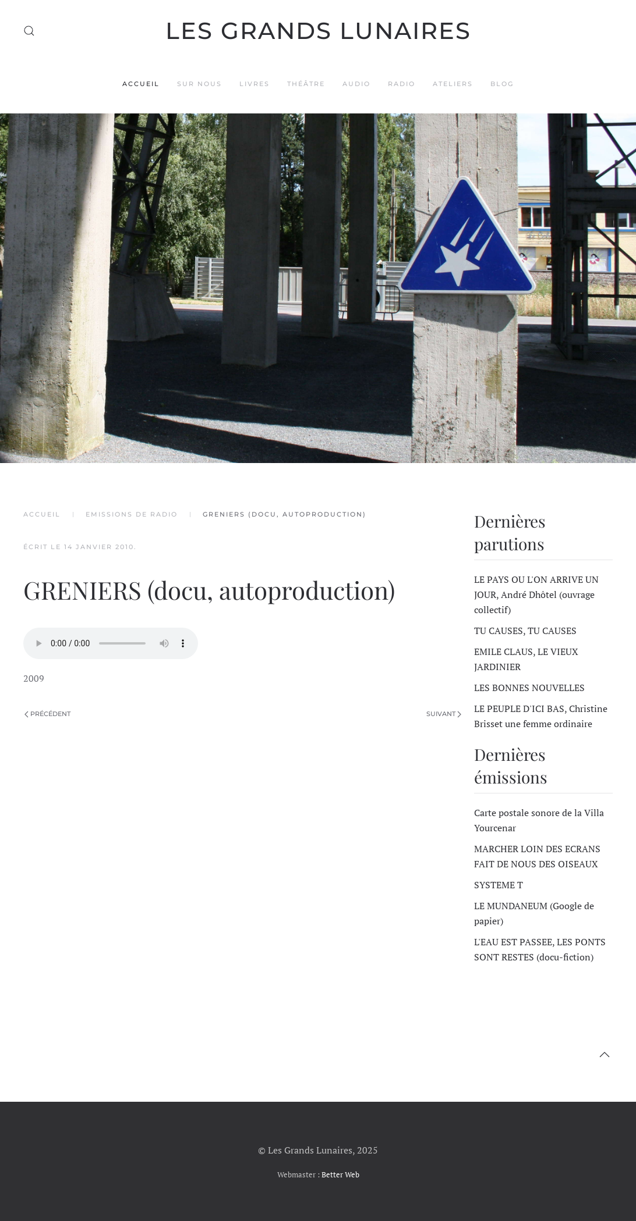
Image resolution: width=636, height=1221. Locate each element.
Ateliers (453, 84)
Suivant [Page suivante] (443, 714)
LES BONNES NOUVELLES (529, 687)
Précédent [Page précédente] (47, 714)
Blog (502, 84)
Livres (254, 84)
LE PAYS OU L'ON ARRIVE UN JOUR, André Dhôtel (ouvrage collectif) (536, 594)
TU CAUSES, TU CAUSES (525, 630)
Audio (356, 84)
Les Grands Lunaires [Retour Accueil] (318, 30)
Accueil (141, 84)
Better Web (340, 1174)
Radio (401, 84)
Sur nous (199, 84)
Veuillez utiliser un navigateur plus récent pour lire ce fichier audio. (110, 643)
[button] (29, 31)
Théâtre (306, 84)
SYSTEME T (498, 884)
